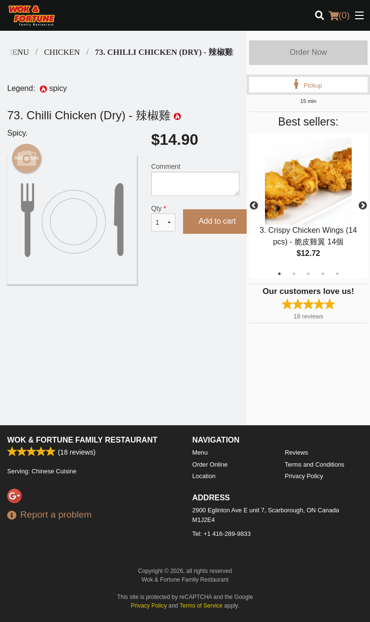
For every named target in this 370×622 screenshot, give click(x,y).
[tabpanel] (308, 206)
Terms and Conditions (314, 464)
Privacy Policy (304, 476)
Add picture (26, 158)
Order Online (209, 464)
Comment (195, 179)
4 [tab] (323, 274)
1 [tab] (279, 274)
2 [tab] (294, 274)
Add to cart (217, 221)
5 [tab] (337, 274)
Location (203, 476)
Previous (254, 206)
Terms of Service (201, 605)
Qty (163, 217)
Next (363, 206)
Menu (200, 452)
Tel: (221, 533)
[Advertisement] (123, 316)
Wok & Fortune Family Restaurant (82, 440)
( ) (339, 15)
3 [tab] (308, 274)
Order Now (308, 52)
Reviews (296, 452)
